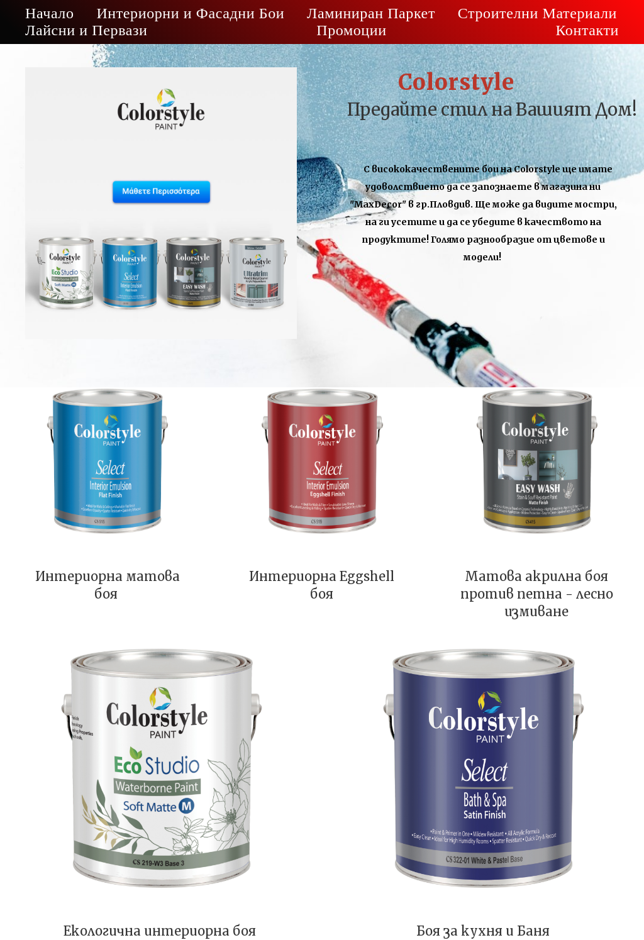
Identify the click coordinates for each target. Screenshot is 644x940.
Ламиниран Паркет (371, 13)
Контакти (587, 30)
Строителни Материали (537, 13)
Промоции (351, 30)
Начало (49, 13)
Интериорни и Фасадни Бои (190, 13)
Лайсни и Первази (86, 30)
